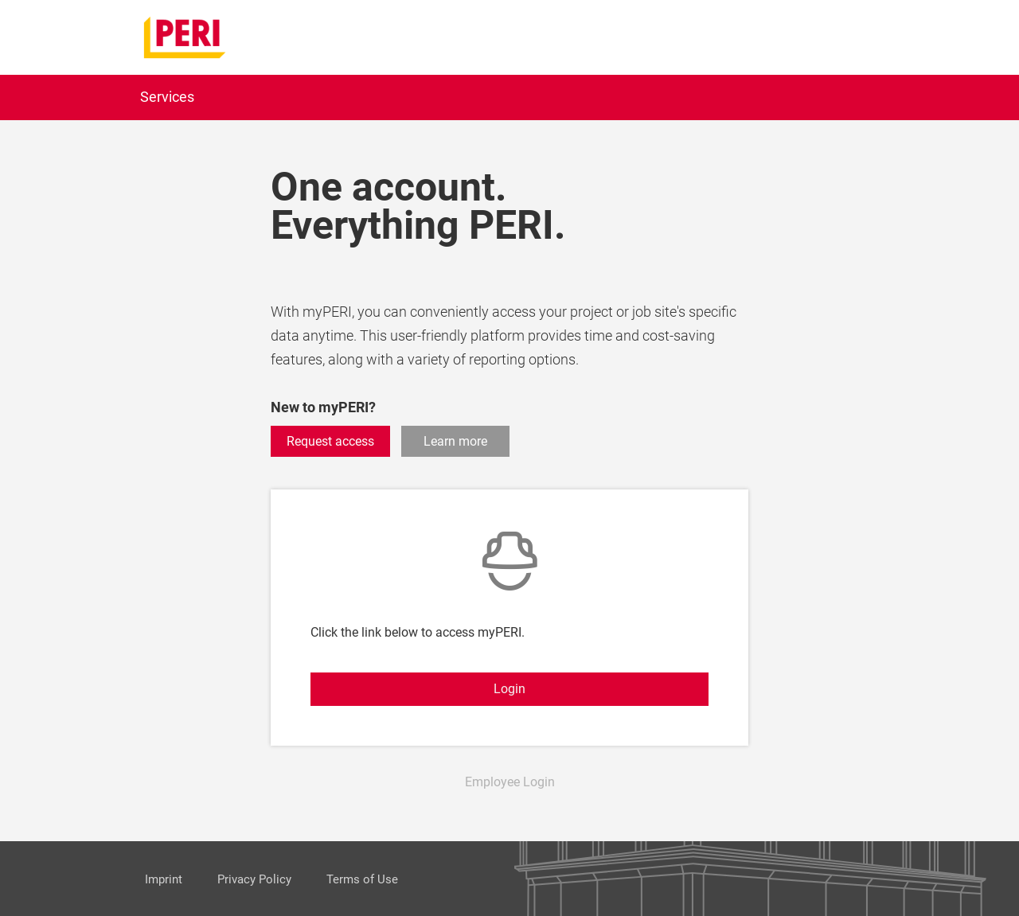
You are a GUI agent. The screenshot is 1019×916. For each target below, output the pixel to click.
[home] (185, 36)
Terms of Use (362, 879)
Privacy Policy (254, 879)
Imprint (163, 879)
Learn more (455, 441)
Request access (330, 441)
